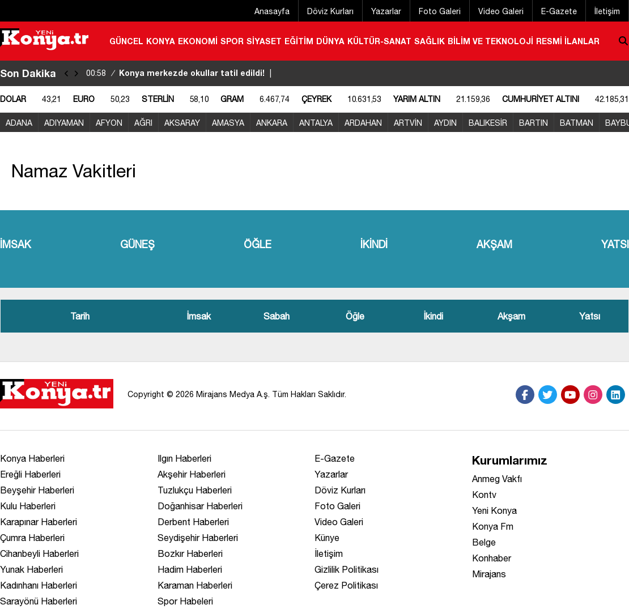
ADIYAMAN (64, 122)
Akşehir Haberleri (192, 474)
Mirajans (489, 574)
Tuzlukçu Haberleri (195, 490)
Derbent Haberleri (193, 522)
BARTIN (533, 122)
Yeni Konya (494, 510)
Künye (326, 538)
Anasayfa (272, 11)
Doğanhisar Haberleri (200, 506)
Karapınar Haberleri (38, 522)
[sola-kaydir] (66, 73)
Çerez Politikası (346, 585)
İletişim (607, 11)
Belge (484, 542)
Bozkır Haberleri (190, 553)
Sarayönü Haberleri (38, 601)
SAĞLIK (429, 41)
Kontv (484, 494)
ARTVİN (408, 122)
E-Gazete (559, 11)
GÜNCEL (126, 41)
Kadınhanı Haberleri (38, 585)
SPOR (232, 41)
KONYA (160, 41)
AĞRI (143, 122)
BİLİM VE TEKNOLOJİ (490, 41)
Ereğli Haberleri (30, 474)
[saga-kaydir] (76, 73)
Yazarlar (386, 11)
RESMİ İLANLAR (568, 41)
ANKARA (271, 122)
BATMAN (576, 122)
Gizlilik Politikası (346, 569)
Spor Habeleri (185, 601)
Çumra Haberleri (32, 538)
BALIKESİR (488, 122)
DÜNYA (330, 41)
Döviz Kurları (330, 11)
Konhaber (491, 558)
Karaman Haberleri (195, 585)
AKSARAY (182, 122)
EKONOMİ (198, 41)
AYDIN (445, 122)
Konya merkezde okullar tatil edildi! (180, 73)
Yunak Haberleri (31, 569)
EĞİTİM (298, 41)
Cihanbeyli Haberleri (39, 553)
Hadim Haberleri (190, 569)
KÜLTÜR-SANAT (379, 41)
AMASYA (228, 122)
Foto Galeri (440, 11)
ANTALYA (316, 122)
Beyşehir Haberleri (37, 490)
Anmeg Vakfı (497, 479)
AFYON (109, 122)
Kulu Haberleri (28, 506)
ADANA (19, 122)
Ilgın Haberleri (184, 458)
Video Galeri (501, 11)
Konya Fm (492, 526)
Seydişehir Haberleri (198, 538)
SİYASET (264, 41)
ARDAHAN (363, 122)
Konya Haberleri (32, 458)
